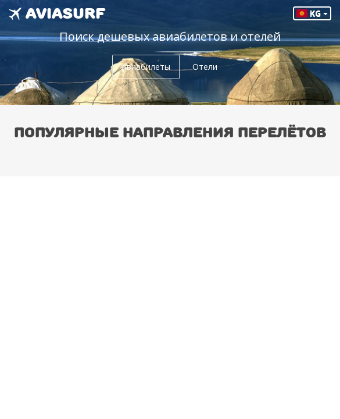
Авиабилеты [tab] (145, 66)
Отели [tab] (204, 66)
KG (312, 13)
